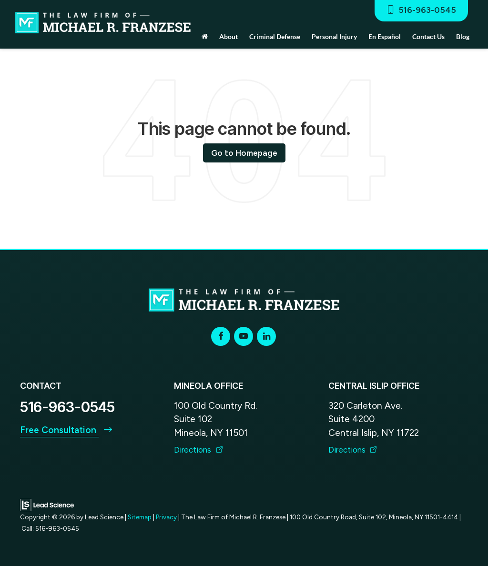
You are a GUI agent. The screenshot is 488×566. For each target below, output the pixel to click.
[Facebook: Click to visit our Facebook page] (220, 336)
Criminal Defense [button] (274, 36)
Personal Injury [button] (334, 36)
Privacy (166, 517)
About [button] (228, 36)
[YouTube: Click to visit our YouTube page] (243, 336)
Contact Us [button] (428, 36)
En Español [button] (384, 36)
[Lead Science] (47, 504)
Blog (462, 36)
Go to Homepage (244, 153)
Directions (198, 450)
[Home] (205, 37)
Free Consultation (66, 429)
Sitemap (140, 517)
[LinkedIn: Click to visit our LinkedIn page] (266, 336)
